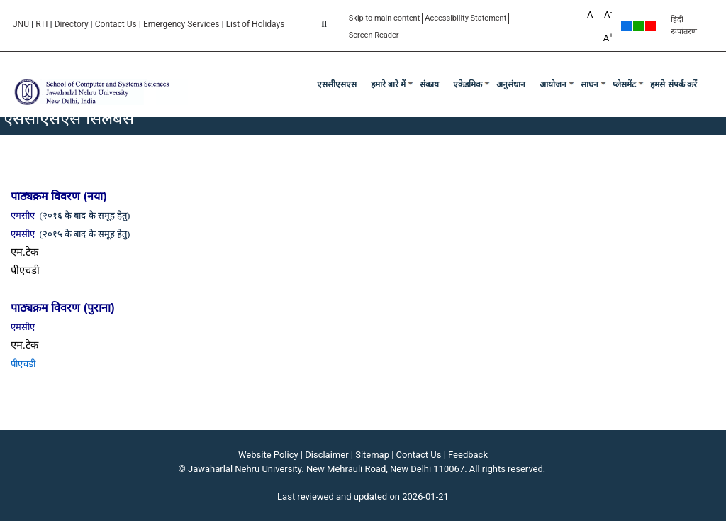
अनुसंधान (510, 84)
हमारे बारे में (388, 84)
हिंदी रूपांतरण (684, 25)
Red (650, 26)
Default (626, 26)
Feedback (468, 454)
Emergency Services (181, 24)
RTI (41, 24)
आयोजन (553, 84)
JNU (21, 24)
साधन (589, 84)
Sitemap (372, 454)
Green (638, 26)
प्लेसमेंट (624, 84)
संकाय (429, 84)
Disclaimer (326, 454)
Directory (72, 24)
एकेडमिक (467, 84)
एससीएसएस (337, 84)
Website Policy (268, 454)
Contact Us (116, 24)
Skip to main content (384, 18)
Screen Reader (374, 35)
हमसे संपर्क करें (673, 84)
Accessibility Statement (465, 18)
